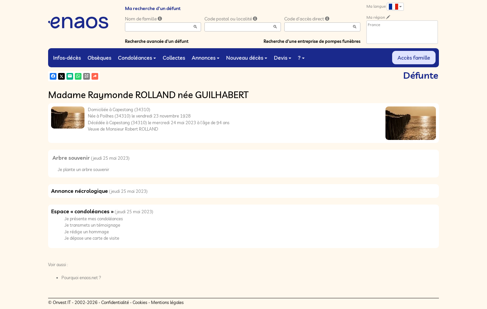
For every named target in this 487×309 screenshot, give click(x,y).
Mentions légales (167, 302)
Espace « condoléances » (82, 211)
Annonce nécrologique (79, 190)
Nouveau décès (246, 57)
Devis (282, 57)
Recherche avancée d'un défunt (156, 41)
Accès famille (413, 57)
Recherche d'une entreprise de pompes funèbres (312, 41)
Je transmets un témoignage (92, 225)
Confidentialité (115, 302)
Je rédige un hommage (86, 231)
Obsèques (99, 57)
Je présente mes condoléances (93, 218)
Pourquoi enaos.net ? (81, 277)
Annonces (205, 57)
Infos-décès (67, 57)
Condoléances (137, 57)
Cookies (140, 302)
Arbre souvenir (71, 157)
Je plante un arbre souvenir (83, 169)
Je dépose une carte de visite (91, 238)
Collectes (174, 57)
